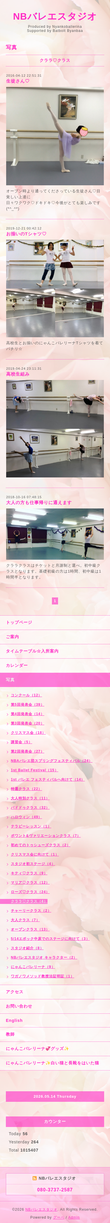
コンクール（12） (26, 695)
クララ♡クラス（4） (29, 901)
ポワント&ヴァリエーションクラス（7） (46, 836)
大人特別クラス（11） (30, 798)
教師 (10, 1034)
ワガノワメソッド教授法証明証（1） (42, 976)
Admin (74, 1217)
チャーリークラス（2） (31, 911)
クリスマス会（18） (28, 733)
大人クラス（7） (25, 920)
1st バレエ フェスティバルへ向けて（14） (48, 779)
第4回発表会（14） (27, 714)
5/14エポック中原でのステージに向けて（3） (50, 939)
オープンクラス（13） (30, 929)
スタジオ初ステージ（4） (33, 864)
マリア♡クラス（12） (30, 883)
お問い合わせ (19, 1006)
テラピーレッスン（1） (31, 826)
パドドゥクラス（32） (30, 808)
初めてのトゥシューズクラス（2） (40, 845)
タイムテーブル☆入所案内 (32, 651)
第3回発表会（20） (27, 723)
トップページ (19, 622)
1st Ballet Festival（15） (34, 770)
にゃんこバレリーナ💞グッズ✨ (37, 1048)
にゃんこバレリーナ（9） (33, 967)
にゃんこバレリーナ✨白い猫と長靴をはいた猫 (52, 1063)
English (14, 1020)
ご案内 (12, 636)
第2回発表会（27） (27, 751)
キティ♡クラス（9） (29, 873)
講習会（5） (21, 742)
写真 (10, 679)
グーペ (59, 1217)
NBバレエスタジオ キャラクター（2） (44, 957)
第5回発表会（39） (27, 705)
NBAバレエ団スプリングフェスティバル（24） (51, 761)
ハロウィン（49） (26, 817)
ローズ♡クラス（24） (30, 892)
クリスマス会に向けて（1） (35, 854)
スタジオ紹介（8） (27, 948)
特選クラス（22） (26, 789)
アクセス (14, 991)
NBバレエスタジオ (55, 16)
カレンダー (17, 665)
